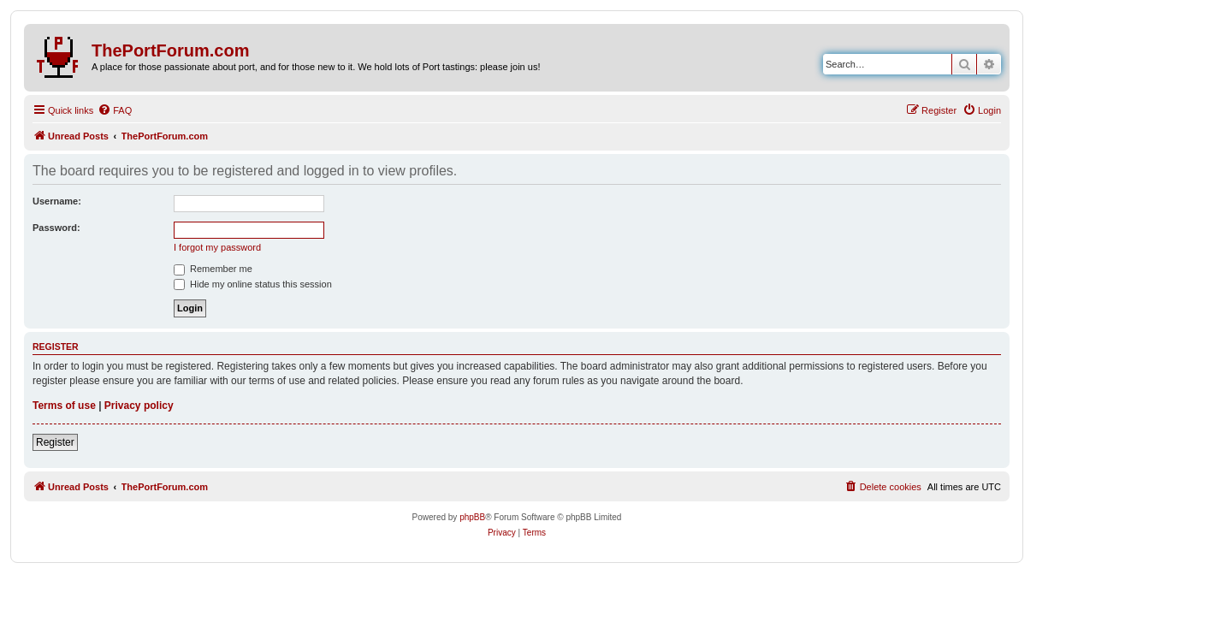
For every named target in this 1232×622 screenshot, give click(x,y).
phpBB (472, 517)
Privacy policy (139, 406)
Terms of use (64, 406)
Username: (57, 201)
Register (55, 442)
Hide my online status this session (253, 284)
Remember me (213, 269)
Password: (56, 227)
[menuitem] (115, 110)
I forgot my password (217, 247)
